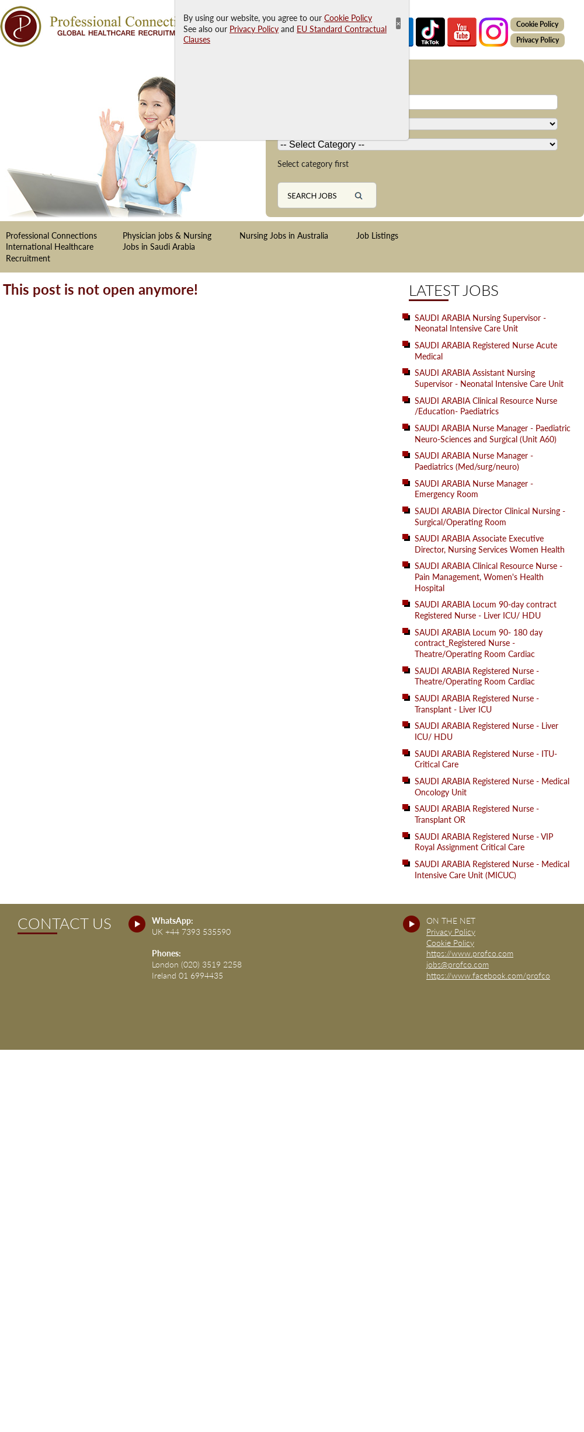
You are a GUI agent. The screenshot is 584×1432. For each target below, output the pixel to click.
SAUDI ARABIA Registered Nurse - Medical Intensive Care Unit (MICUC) (492, 869)
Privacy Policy (537, 40)
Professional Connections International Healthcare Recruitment (51, 246)
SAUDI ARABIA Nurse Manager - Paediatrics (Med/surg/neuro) (474, 460)
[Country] (417, 124)
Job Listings (377, 235)
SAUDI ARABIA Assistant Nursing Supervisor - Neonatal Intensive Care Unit (489, 378)
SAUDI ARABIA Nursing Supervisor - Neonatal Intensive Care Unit (480, 323)
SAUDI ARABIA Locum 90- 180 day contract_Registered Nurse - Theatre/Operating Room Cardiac (479, 643)
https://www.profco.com (469, 953)
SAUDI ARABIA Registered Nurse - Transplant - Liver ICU (477, 703)
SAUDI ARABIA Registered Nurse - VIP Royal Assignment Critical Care (484, 842)
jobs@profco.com (457, 964)
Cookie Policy (537, 24)
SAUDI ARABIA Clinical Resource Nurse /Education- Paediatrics (486, 406)
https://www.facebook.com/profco (488, 975)
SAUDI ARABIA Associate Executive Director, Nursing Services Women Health (490, 543)
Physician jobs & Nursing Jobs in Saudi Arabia (167, 241)
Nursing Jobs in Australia (283, 235)
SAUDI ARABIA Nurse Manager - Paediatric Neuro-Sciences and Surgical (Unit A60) (493, 433)
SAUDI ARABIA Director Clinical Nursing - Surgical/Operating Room (490, 516)
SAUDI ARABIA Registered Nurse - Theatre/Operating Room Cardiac (477, 676)
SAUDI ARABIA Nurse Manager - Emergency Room (474, 489)
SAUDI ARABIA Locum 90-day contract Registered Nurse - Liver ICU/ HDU (486, 609)
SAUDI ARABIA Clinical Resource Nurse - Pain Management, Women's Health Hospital (488, 576)
